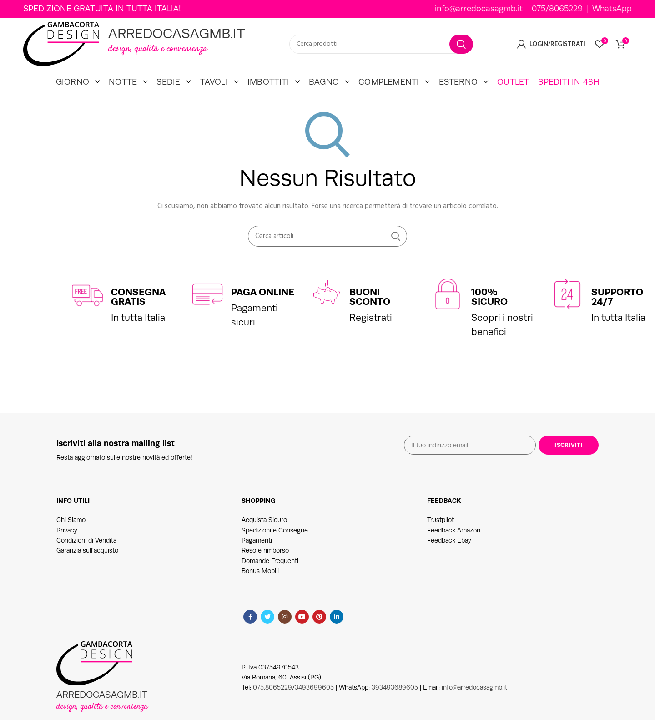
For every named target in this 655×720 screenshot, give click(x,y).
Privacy (66, 543)
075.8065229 (272, 700)
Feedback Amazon (453, 543)
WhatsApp (612, 9)
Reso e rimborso (265, 563)
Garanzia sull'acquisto (87, 563)
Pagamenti (257, 553)
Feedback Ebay (449, 553)
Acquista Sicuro (264, 533)
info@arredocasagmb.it (479, 9)
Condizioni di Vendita (86, 553)
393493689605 (395, 700)
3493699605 (314, 700)
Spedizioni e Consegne (275, 543)
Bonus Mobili (260, 583)
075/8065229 (557, 9)
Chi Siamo (71, 533)
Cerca (461, 51)
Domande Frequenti (270, 573)
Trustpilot (440, 533)
